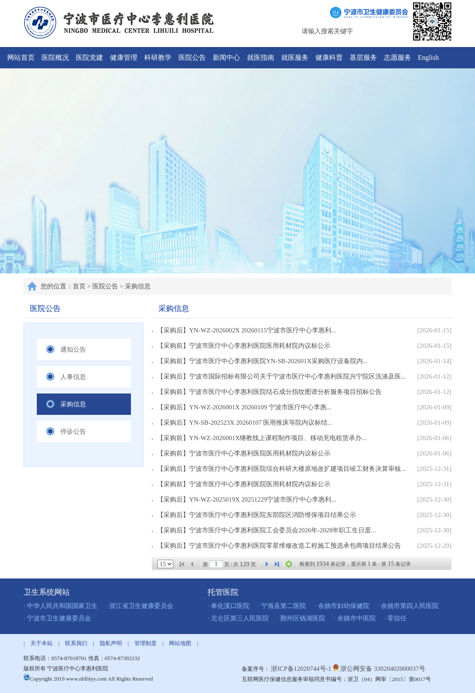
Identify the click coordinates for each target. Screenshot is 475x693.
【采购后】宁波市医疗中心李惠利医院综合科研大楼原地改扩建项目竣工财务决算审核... (279, 468)
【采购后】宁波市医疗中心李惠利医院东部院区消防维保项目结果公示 (254, 514)
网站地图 (180, 643)
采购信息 (138, 286)
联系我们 (76, 643)
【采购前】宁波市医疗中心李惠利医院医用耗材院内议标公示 (241, 345)
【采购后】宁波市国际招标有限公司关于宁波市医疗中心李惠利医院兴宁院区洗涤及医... (279, 376)
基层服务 (363, 57)
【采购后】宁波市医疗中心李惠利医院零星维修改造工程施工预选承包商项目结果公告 (276, 545)
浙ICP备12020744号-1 (302, 668)
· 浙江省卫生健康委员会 (140, 605)
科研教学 (158, 57)
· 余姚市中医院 (355, 618)
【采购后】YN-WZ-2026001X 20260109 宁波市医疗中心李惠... (241, 407)
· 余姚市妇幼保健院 (342, 605)
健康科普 (329, 57)
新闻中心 (226, 57)
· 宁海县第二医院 (282, 605)
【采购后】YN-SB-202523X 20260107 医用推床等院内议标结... (242, 422)
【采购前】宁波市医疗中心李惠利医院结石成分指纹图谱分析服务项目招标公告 (267, 391)
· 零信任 (395, 618)
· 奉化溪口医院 (228, 605)
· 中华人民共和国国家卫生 (61, 605)
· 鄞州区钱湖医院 (301, 618)
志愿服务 (397, 57)
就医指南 (260, 57)
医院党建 (89, 57)
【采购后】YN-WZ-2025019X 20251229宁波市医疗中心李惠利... (244, 499)
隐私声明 (111, 643)
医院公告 (192, 57)
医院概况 (55, 57)
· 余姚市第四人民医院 (408, 605)
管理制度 (145, 643)
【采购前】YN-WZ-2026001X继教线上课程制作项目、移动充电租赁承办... (259, 438)
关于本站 (41, 643)
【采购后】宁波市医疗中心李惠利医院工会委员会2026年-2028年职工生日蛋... (264, 530)
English (428, 57)
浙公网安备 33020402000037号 (382, 668)
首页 (79, 286)
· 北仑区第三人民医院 (238, 618)
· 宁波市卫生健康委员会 (57, 618)
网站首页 (21, 57)
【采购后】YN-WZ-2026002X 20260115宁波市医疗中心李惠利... (244, 330)
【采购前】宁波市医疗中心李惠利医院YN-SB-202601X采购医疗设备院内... (260, 361)
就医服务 (295, 57)
